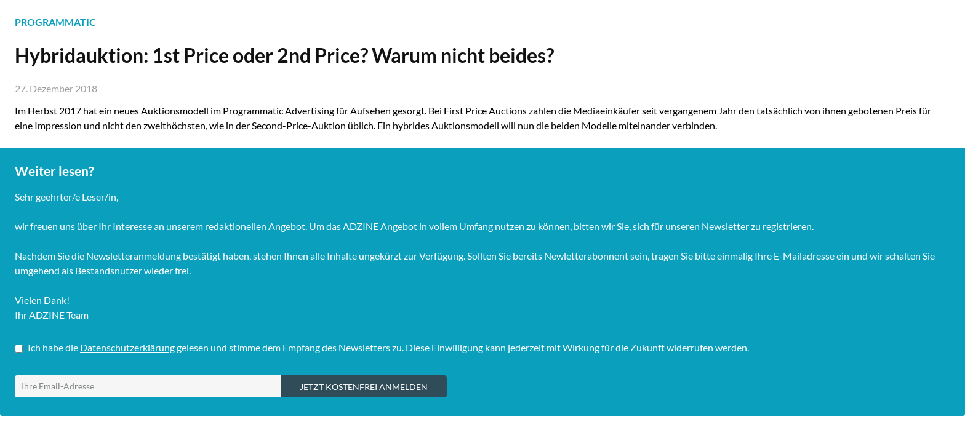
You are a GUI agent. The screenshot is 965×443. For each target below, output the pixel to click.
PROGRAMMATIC (55, 22)
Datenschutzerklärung (127, 347)
